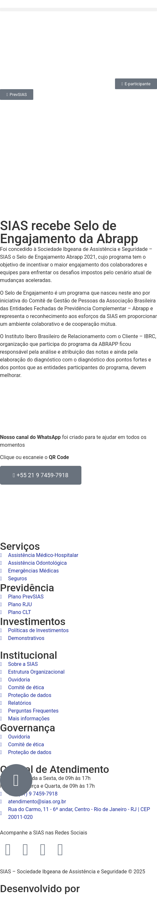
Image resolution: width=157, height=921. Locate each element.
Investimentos (33, 621)
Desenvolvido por (40, 888)
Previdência (27, 588)
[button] (78, 9)
